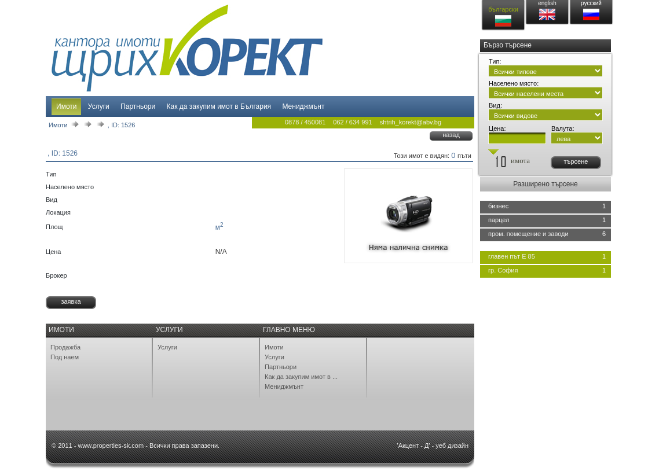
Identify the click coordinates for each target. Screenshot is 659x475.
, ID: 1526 (122, 124)
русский (591, 3)
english (547, 3)
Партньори (137, 106)
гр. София (503, 270)
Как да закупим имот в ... (301, 376)
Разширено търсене (545, 184)
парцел (499, 219)
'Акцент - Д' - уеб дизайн (432, 445)
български (503, 9)
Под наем (64, 357)
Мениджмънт (303, 106)
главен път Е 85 (511, 256)
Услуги (98, 106)
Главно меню (289, 330)
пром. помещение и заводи (528, 233)
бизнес (498, 205)
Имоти (66, 106)
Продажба (65, 347)
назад (451, 134)
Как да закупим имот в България (219, 106)
